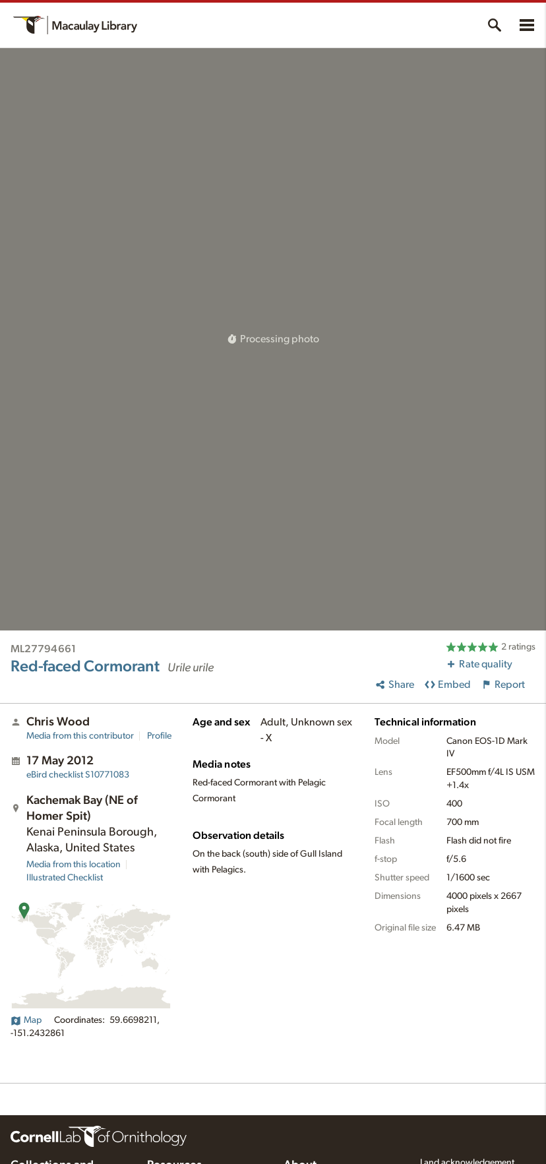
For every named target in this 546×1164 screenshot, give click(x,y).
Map (26, 1020)
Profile (159, 736)
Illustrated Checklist (64, 877)
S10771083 (77, 775)
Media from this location (73, 864)
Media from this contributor (80, 736)
